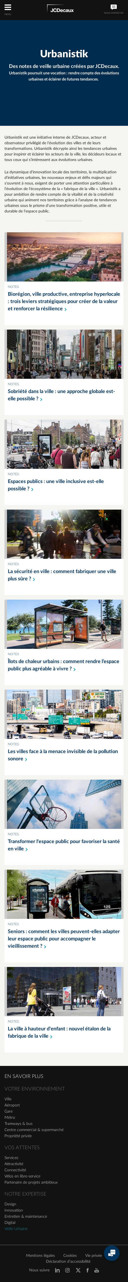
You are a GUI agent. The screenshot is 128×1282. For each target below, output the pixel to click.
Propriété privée (18, 1136)
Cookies (70, 1256)
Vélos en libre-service (22, 1176)
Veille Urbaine (16, 1229)
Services (11, 1158)
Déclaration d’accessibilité (68, 1262)
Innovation (13, 1210)
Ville (7, 1099)
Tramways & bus (18, 1124)
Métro (9, 1118)
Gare (8, 1111)
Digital (9, 1223)
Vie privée (93, 1256)
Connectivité (15, 1170)
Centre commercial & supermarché (34, 1130)
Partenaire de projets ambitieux (31, 1182)
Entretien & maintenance (25, 1217)
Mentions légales (40, 1256)
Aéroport (12, 1105)
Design (10, 1204)
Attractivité (13, 1164)
